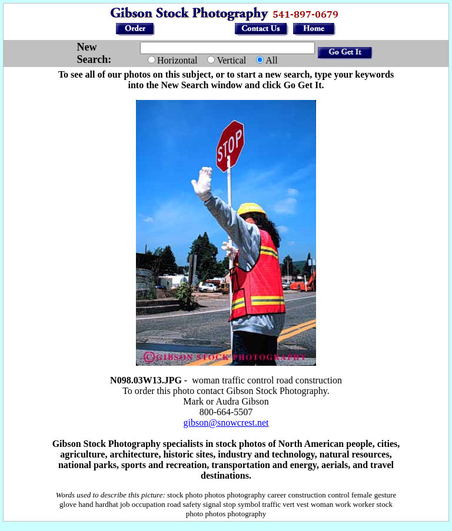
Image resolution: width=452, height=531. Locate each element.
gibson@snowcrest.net (226, 423)
